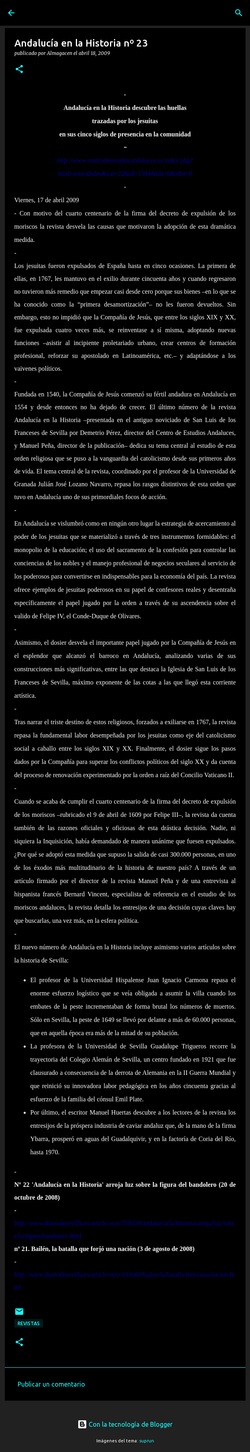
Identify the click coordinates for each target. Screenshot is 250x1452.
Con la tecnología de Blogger (125, 1424)
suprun (146, 1440)
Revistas (29, 1323)
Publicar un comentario (51, 1384)
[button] (19, 69)
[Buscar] (239, 12)
